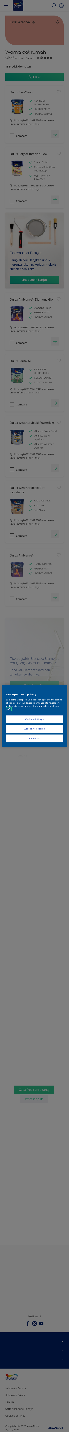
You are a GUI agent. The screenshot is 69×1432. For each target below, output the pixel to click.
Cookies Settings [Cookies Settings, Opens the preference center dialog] (34, 719)
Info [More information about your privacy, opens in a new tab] (9, 709)
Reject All (34, 738)
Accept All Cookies (34, 728)
